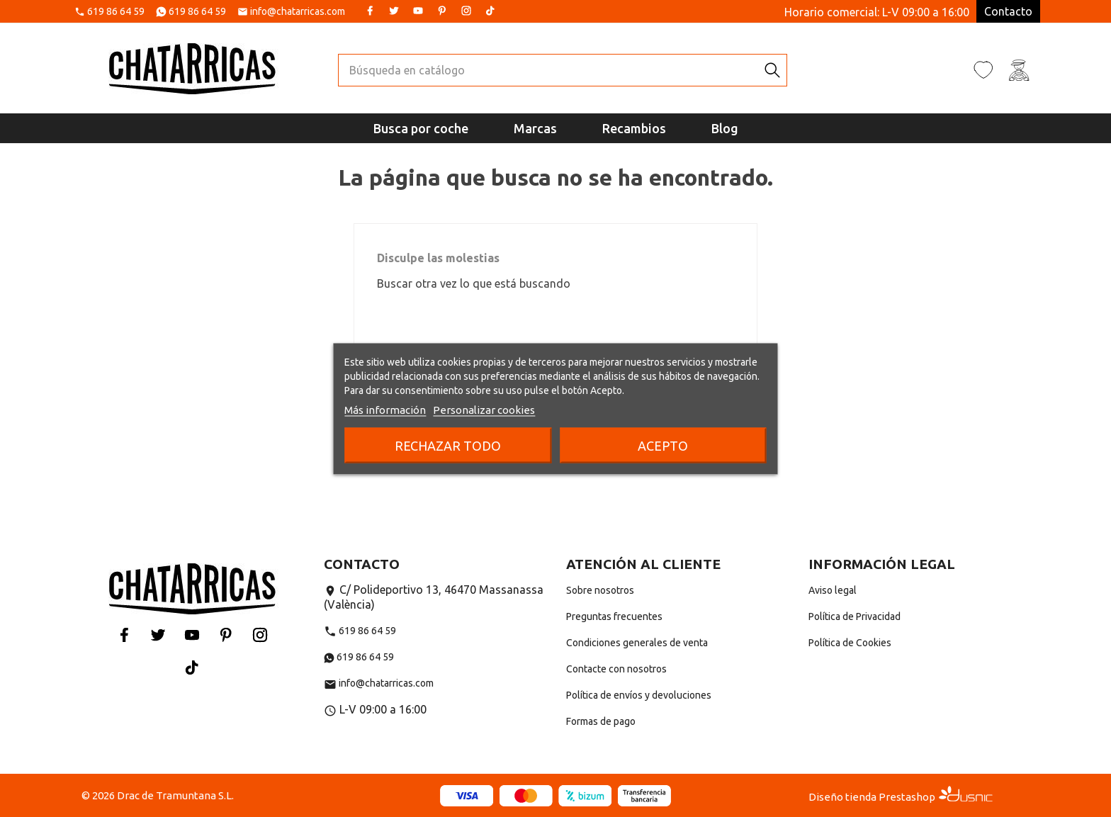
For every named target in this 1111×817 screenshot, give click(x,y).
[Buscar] (548, 70)
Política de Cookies (849, 642)
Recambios (634, 128)
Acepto (663, 445)
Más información (385, 409)
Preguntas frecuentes (614, 616)
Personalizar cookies (484, 409)
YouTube (418, 10)
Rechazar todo (448, 445)
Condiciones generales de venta (637, 642)
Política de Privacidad (854, 616)
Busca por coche (420, 128)
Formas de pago (601, 721)
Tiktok (490, 10)
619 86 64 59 (116, 12)
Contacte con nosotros (616, 669)
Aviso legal (832, 590)
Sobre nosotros (600, 590)
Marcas (535, 128)
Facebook (370, 10)
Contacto (1008, 11)
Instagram (466, 10)
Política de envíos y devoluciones (638, 695)
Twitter (394, 10)
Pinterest (442, 10)
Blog (724, 128)
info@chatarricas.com (297, 12)
